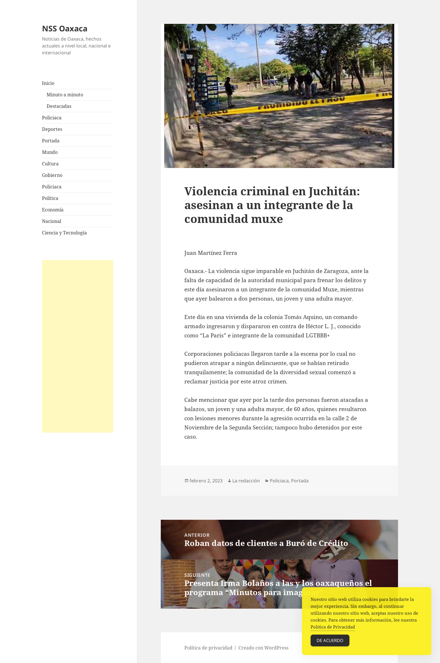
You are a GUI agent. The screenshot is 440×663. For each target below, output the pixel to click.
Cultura (50, 164)
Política (50, 198)
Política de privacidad (208, 648)
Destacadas (59, 106)
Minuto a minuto (65, 94)
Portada (51, 140)
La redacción (246, 480)
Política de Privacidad (333, 629)
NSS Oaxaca (64, 28)
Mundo (50, 152)
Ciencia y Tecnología (64, 233)
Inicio (48, 83)
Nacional (51, 221)
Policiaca (52, 117)
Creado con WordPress (263, 648)
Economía (53, 210)
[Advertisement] (77, 346)
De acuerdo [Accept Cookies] (330, 643)
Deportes (52, 129)
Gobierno (52, 175)
